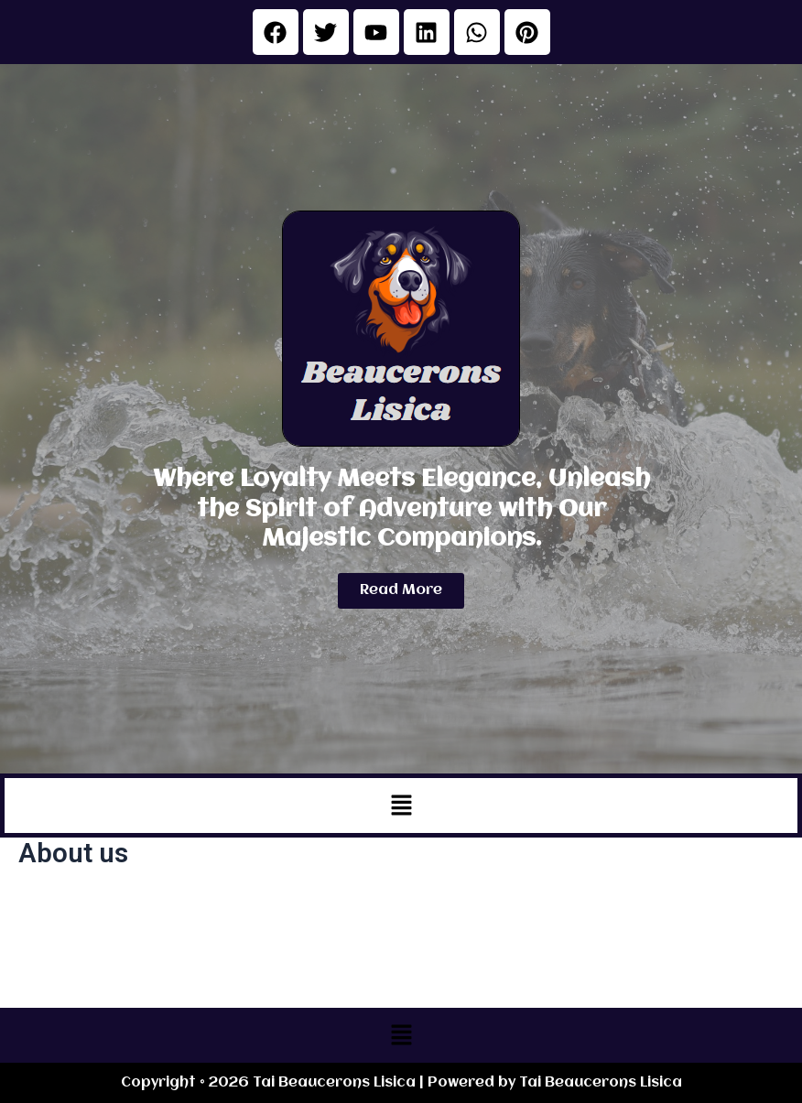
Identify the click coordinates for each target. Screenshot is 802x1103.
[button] (401, 805)
